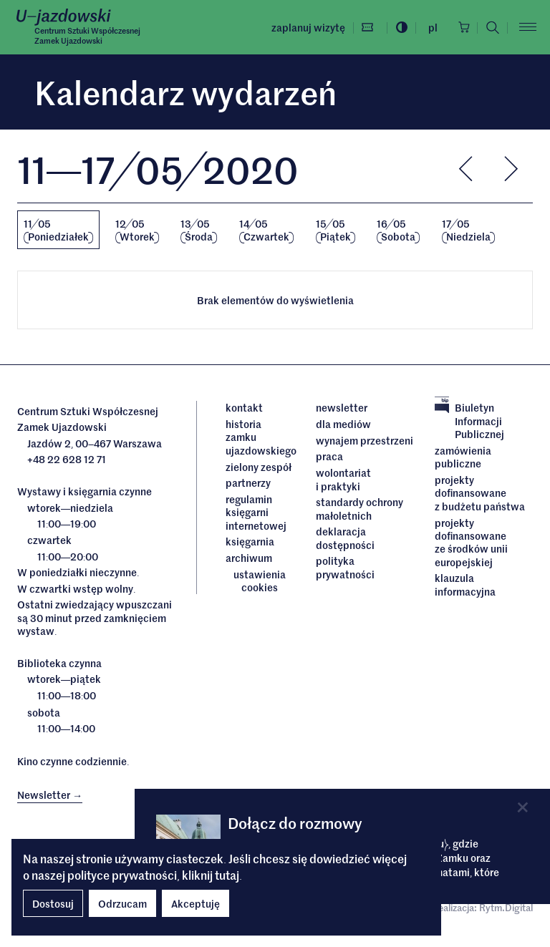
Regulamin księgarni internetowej (256, 511)
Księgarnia (251, 541)
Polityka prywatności (345, 566)
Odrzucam (122, 903)
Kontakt (244, 407)
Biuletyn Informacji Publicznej (469, 420)
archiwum (249, 556)
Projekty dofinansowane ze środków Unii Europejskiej (471, 541)
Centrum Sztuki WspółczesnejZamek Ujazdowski (87, 36)
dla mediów (343, 423)
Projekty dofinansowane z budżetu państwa (480, 493)
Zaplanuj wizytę (305, 27)
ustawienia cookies (259, 580)
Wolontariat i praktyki (343, 479)
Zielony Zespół (258, 466)
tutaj (227, 875)
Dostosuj (53, 903)
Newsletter (341, 407)
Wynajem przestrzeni (364, 440)
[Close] (523, 807)
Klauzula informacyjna (465, 583)
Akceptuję (195, 903)
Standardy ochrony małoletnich (359, 508)
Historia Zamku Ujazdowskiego (260, 437)
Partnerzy (248, 482)
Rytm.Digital (506, 907)
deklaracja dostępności (345, 537)
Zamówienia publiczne (463, 457)
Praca (329, 456)
